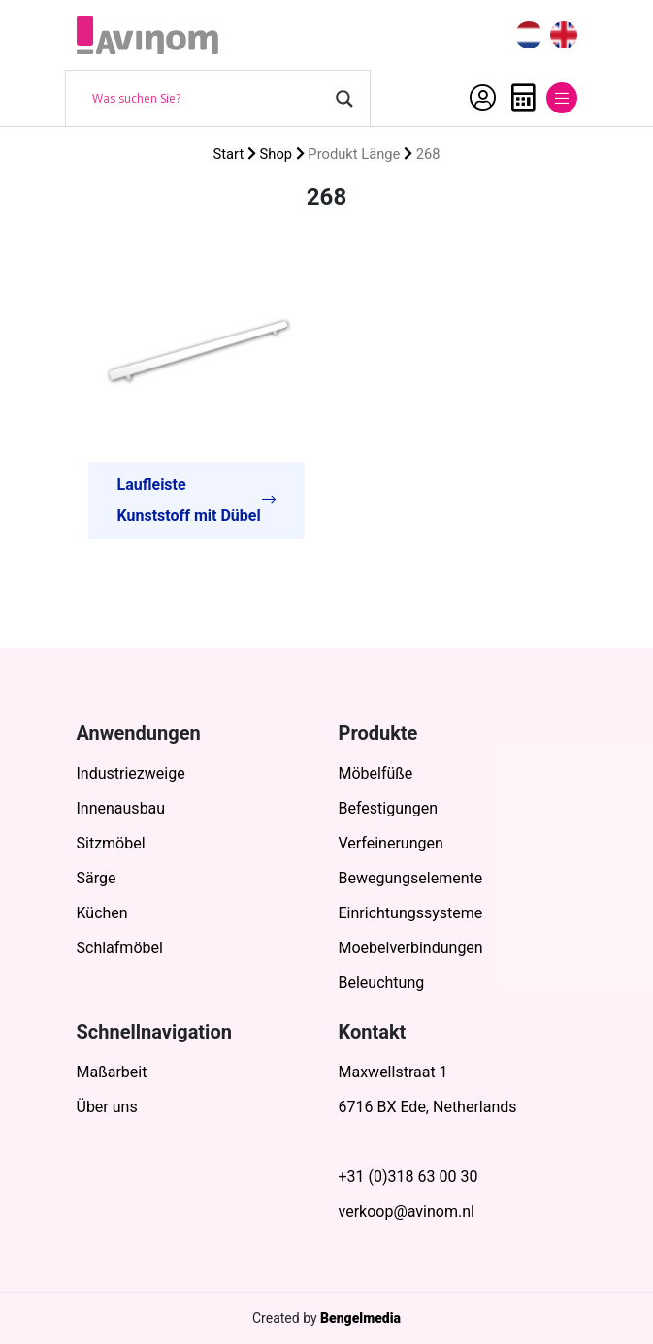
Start (229, 154)
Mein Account (483, 98)
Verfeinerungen (391, 843)
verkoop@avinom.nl (406, 1211)
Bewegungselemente (411, 878)
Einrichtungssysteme (411, 913)
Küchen (102, 913)
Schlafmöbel (120, 948)
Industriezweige (131, 773)
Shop (276, 154)
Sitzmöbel (111, 843)
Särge (96, 878)
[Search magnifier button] (344, 98)
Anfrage (523, 98)
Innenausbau (121, 808)
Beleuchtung (382, 983)
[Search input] (209, 98)
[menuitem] (528, 35)
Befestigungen (389, 808)
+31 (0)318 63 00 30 (408, 1177)
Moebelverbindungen (411, 948)
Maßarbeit (112, 1072)
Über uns (107, 1107)
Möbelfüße (376, 773)
